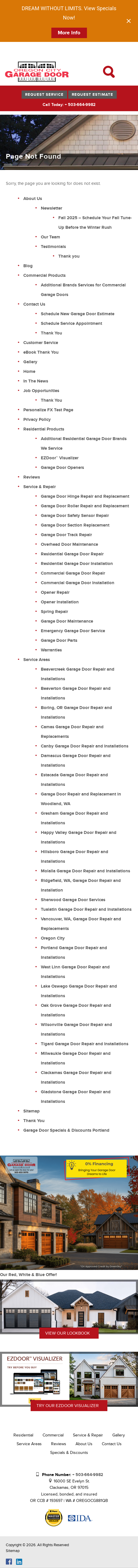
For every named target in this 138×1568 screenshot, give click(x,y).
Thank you (69, 256)
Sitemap (31, 1111)
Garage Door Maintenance (67, 621)
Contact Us (34, 304)
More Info (69, 33)
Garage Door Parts (59, 640)
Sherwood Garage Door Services (73, 900)
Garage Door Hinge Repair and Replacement (85, 496)
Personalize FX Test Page (48, 410)
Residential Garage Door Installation (77, 563)
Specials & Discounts (69, 1452)
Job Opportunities (41, 391)
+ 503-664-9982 (87, 1474)
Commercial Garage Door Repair (73, 573)
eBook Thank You (41, 352)
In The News (35, 381)
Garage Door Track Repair (66, 535)
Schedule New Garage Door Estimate (77, 314)
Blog (28, 266)
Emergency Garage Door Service (73, 631)
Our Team (50, 237)
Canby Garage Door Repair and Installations (84, 746)
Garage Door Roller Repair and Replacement (85, 506)
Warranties (51, 650)
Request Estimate (92, 94)
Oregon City (53, 938)
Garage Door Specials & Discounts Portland (66, 1130)
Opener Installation (60, 602)
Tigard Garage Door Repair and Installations (84, 1044)
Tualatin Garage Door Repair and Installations (86, 909)
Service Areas (36, 659)
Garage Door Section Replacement (75, 525)
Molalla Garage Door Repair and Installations (85, 871)
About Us (32, 198)
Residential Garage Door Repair (72, 554)
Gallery (30, 362)
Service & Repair (39, 487)
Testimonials (53, 246)
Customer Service (40, 343)
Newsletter (51, 208)
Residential (23, 1435)
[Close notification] (128, 20)
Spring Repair (54, 611)
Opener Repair (55, 592)
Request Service (44, 94)
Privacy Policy (37, 419)
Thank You (51, 333)
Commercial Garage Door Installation (77, 583)
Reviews (31, 477)
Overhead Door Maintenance (69, 544)
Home (29, 371)
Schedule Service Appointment (71, 323)
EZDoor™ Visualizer (59, 458)
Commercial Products (44, 275)
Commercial (53, 1435)
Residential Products (43, 429)
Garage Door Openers (62, 467)
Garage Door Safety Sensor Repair (75, 515)
